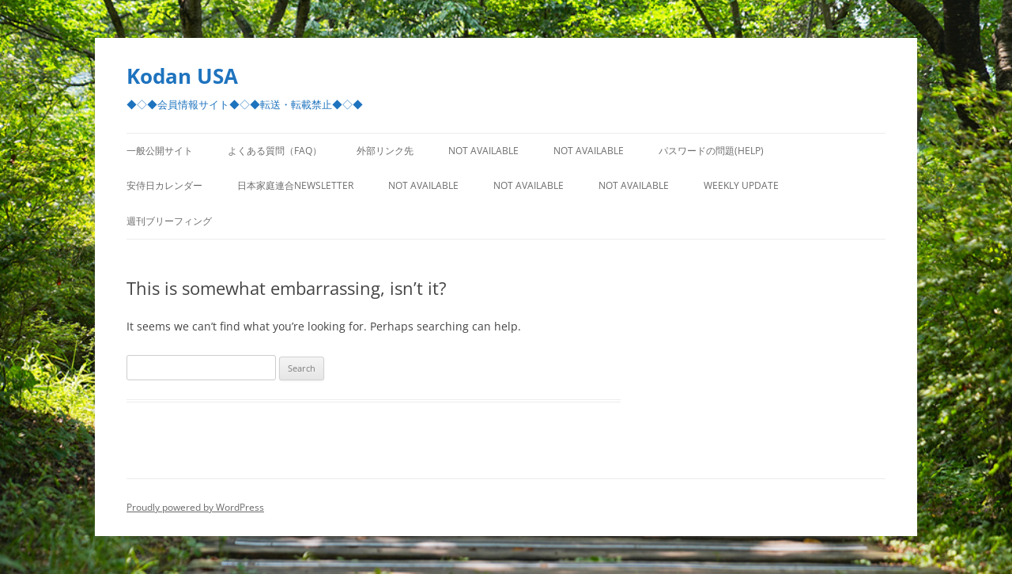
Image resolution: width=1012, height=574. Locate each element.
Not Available (483, 150)
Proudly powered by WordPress (195, 507)
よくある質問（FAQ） (275, 150)
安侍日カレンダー (164, 185)
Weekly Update (741, 185)
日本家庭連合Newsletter (295, 185)
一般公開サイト (159, 150)
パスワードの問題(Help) (711, 150)
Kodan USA (182, 76)
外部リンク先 (385, 150)
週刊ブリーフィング (169, 221)
